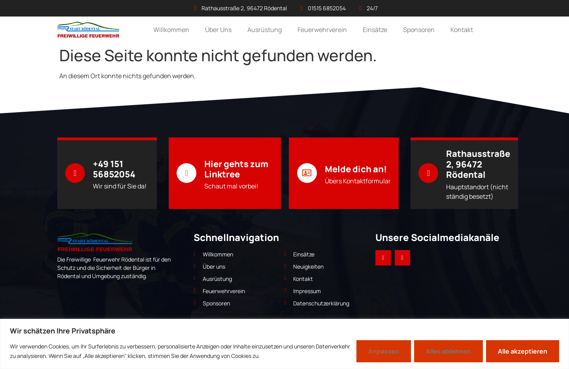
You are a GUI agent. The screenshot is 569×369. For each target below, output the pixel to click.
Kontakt (461, 29)
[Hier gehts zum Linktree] (186, 173)
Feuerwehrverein (322, 29)
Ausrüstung (264, 29)
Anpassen (383, 351)
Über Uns (218, 29)
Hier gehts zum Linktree (236, 169)
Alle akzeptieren (522, 351)
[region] (284, 344)
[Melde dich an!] (307, 173)
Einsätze (375, 29)
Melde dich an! (356, 169)
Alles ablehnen (448, 351)
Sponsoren (419, 29)
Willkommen (171, 29)
